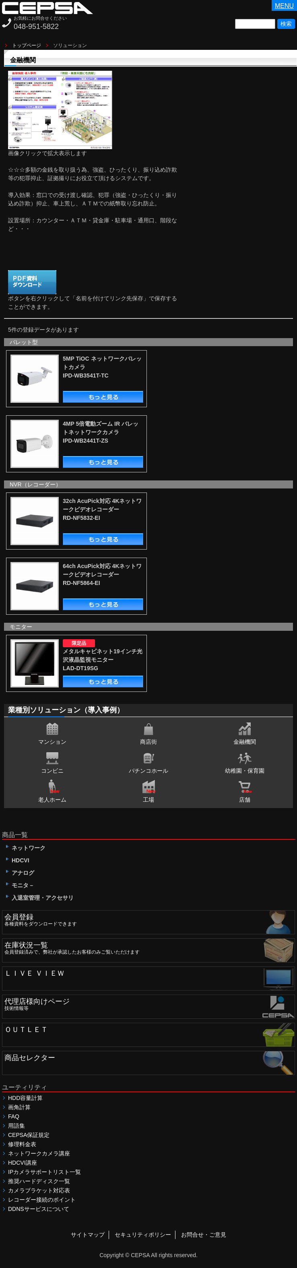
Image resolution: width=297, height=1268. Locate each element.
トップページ (26, 45)
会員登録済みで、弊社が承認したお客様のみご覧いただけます (149, 947)
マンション (52, 733)
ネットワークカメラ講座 (39, 1153)
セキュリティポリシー (143, 1234)
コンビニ (52, 762)
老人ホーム (52, 791)
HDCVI (17, 860)
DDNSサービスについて (38, 1209)
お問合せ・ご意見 (203, 1234)
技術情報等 (149, 1003)
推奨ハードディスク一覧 (39, 1181)
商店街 (148, 733)
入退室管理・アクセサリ (40, 898)
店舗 (244, 791)
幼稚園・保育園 (244, 762)
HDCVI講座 (22, 1162)
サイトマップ (88, 1234)
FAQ (13, 1116)
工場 (148, 791)
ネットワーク (25, 848)
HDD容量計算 (25, 1098)
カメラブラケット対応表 (39, 1190)
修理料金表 (22, 1144)
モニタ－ (20, 885)
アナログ (20, 873)
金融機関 (244, 733)
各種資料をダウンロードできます (149, 919)
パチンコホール (148, 762)
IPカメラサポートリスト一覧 (44, 1172)
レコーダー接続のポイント (42, 1199)
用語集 (16, 1125)
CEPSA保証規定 (29, 1135)
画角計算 (19, 1107)
